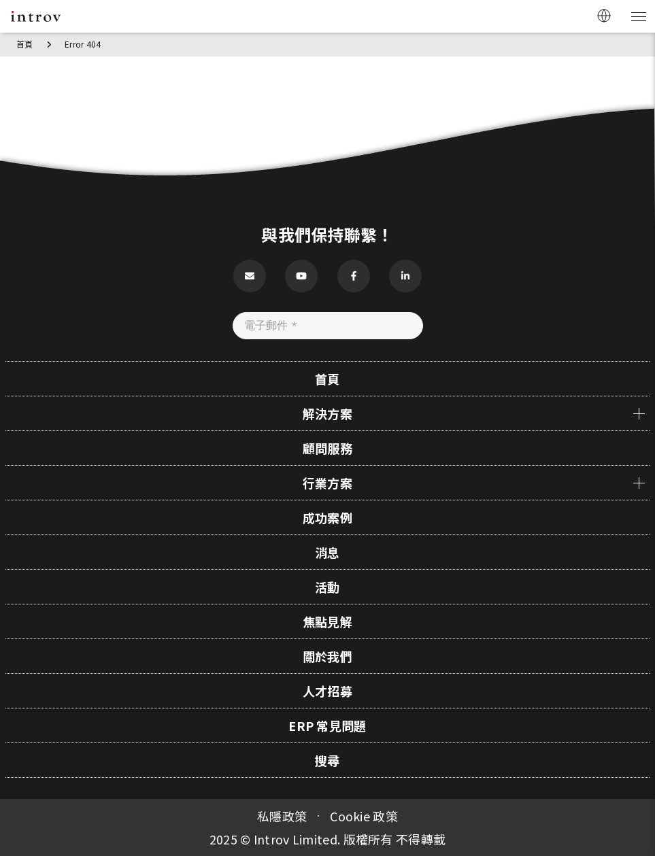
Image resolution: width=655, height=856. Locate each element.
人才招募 (327, 691)
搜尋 (327, 760)
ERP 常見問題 (327, 725)
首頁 (24, 44)
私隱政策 (282, 816)
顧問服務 (327, 448)
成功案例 (327, 517)
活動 (327, 587)
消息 (327, 552)
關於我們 (327, 656)
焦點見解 (327, 621)
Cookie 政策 (364, 816)
